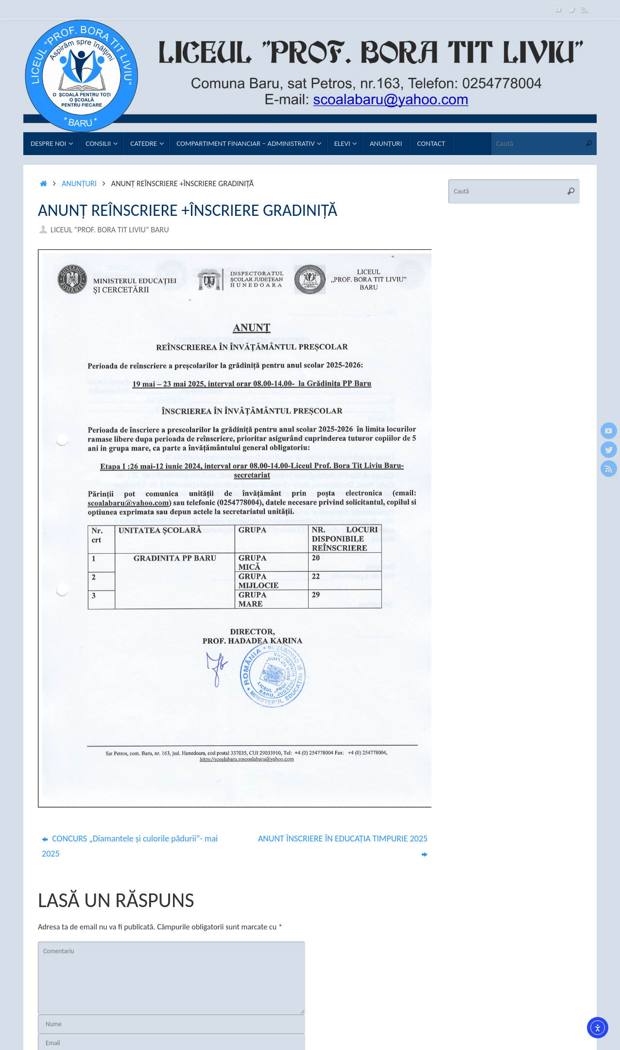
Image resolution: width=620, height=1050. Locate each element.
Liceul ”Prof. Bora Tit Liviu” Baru (110, 229)
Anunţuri (79, 183)
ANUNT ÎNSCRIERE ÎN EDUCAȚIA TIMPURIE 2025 (343, 846)
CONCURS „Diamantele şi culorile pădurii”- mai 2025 (130, 846)
